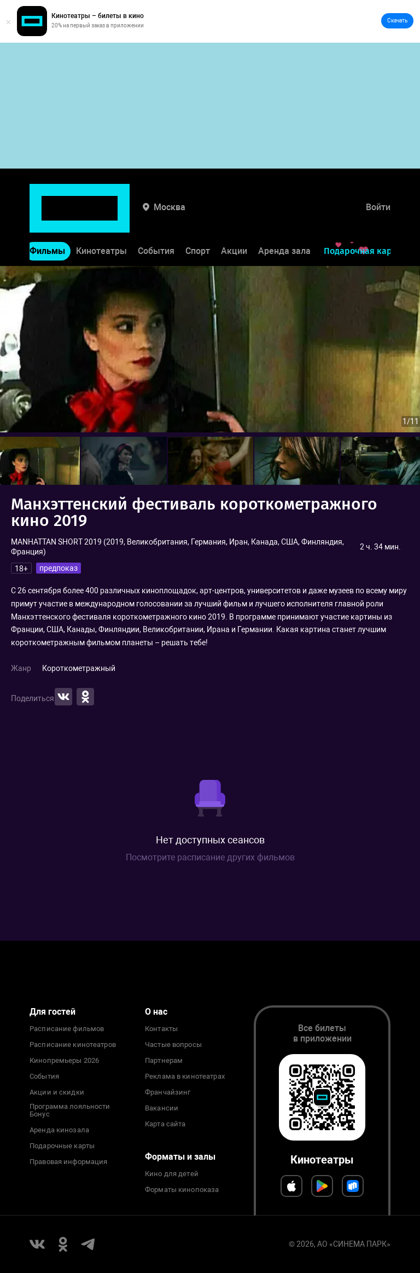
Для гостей (52, 1011)
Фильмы (47, 217)
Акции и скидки (57, 1092)
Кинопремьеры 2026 (64, 1060)
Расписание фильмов (67, 1029)
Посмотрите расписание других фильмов (210, 857)
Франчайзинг (167, 1092)
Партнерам (164, 1060)
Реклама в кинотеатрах (185, 1076)
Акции (234, 217)
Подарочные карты (62, 1146)
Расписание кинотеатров (73, 1045)
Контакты (161, 1029)
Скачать (397, 21)
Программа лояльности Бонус (70, 1110)
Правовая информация (68, 1162)
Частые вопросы (173, 1045)
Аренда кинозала (59, 1130)
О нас (156, 1011)
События (156, 217)
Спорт (197, 217)
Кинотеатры (101, 217)
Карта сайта (165, 1124)
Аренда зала (284, 217)
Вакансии (161, 1108)
